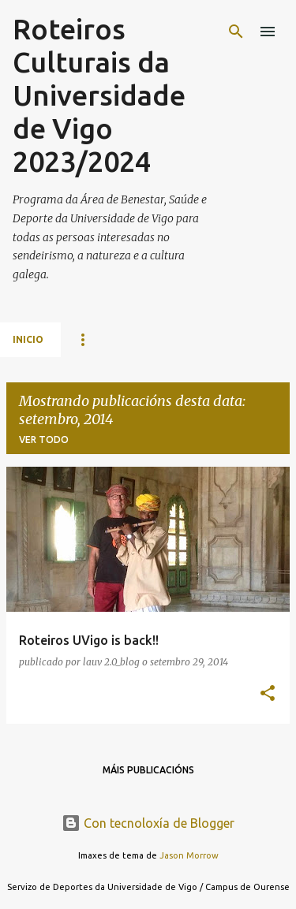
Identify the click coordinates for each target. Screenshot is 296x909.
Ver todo (44, 439)
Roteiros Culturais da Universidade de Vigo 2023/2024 (99, 95)
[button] (267, 694)
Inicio (28, 339)
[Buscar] (236, 31)
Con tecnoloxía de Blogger (148, 823)
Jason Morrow (189, 855)
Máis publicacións (148, 770)
